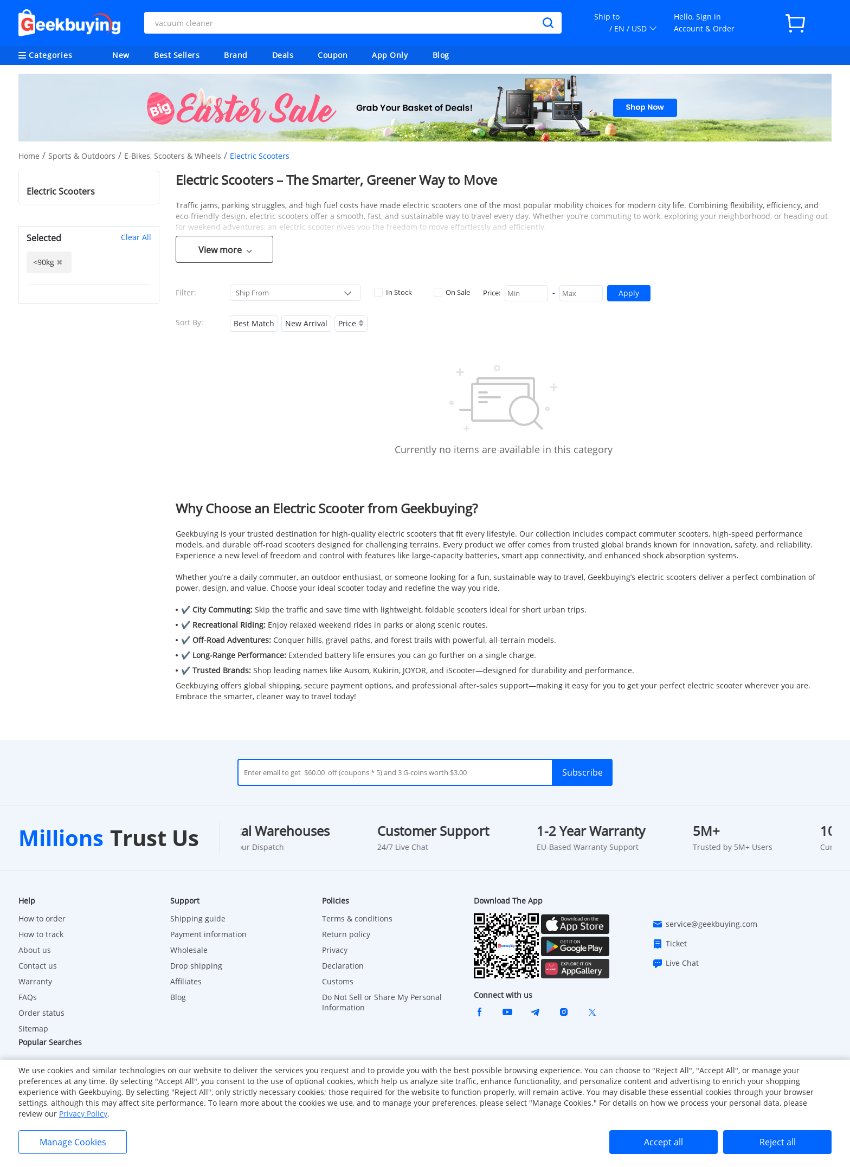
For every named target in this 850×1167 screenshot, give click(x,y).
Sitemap (33, 1028)
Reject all (777, 1142)
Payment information (208, 934)
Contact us (37, 965)
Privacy (334, 950)
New (121, 55)
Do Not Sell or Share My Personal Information (382, 1002)
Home (29, 156)
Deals (283, 55)
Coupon (332, 55)
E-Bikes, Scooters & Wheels (172, 156)
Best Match (254, 323)
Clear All (136, 237)
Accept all (663, 1142)
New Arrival (306, 323)
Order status (41, 1013)
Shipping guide (198, 918)
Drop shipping (196, 965)
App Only (390, 55)
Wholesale (189, 950)
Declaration (343, 965)
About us (34, 950)
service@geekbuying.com (704, 924)
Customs (337, 981)
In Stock (393, 292)
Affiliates (186, 981)
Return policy (346, 934)
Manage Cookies (73, 1142)
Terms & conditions (357, 918)
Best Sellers (176, 55)
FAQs (27, 997)
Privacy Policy (83, 1113)
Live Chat (675, 963)
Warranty (35, 981)
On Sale (452, 292)
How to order (42, 918)
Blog (441, 55)
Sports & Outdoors (81, 156)
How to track (40, 934)
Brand (236, 55)
